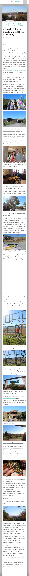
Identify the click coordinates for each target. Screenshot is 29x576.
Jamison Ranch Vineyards (9, 398)
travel (10, 26)
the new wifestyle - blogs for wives (12, 25)
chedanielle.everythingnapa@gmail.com (14, 70)
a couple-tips (8, 23)
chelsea (6, 38)
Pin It (4, 44)
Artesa (9, 84)
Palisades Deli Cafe (12, 186)
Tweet (12, 42)
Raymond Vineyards (10, 302)
